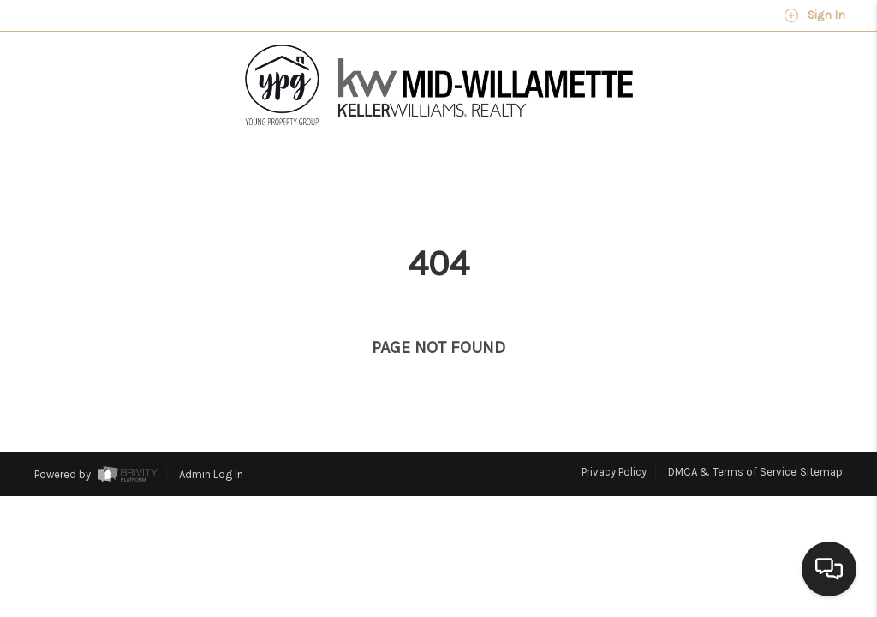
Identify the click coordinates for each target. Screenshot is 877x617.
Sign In (814, 15)
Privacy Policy (614, 440)
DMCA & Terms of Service (732, 440)
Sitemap (821, 440)
